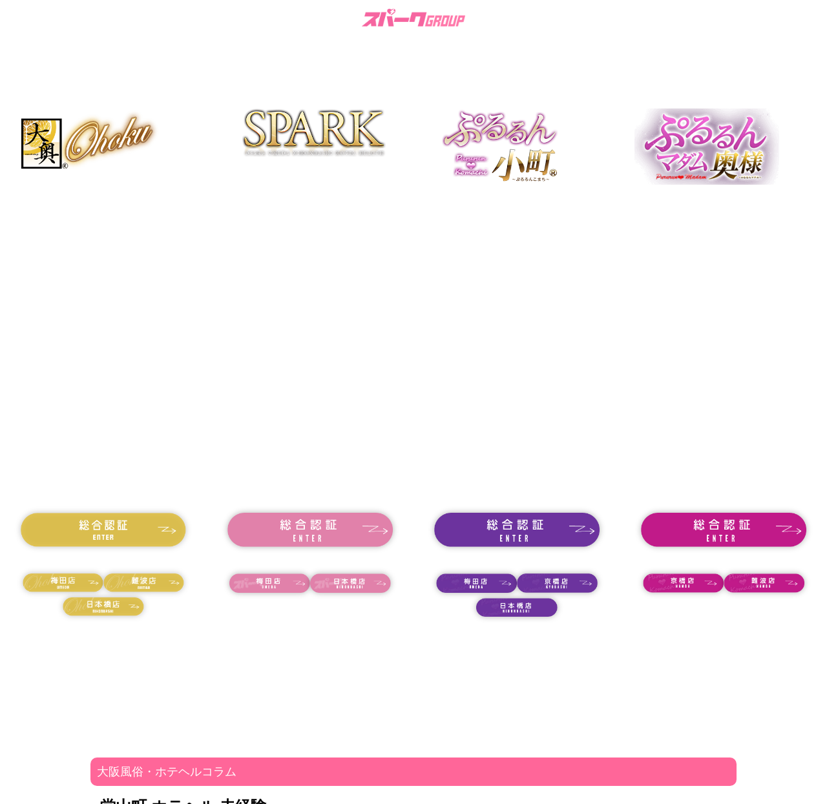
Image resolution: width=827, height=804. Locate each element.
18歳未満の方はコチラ (103, 559)
